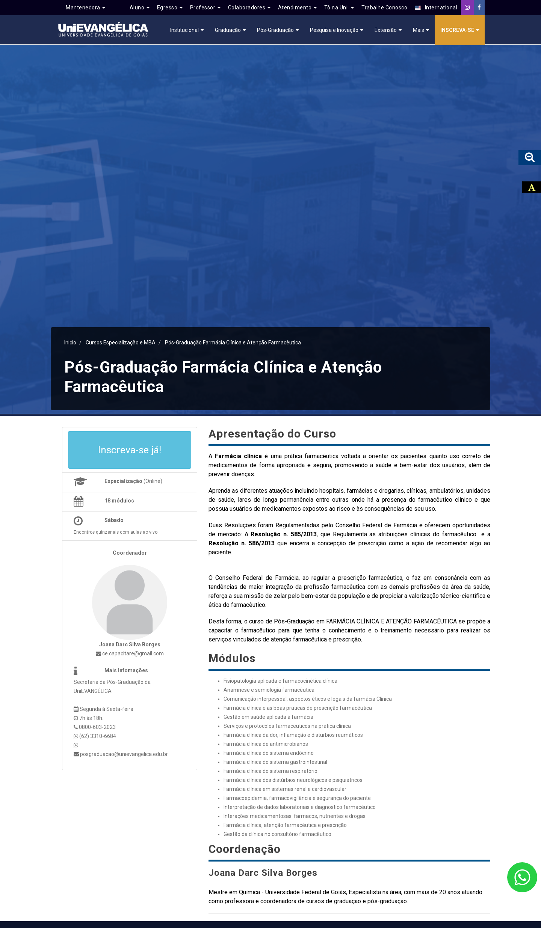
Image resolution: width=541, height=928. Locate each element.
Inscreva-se (457, 30)
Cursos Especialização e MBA (121, 343)
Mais (418, 30)
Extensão (386, 30)
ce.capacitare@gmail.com (130, 653)
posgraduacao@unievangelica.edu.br (124, 754)
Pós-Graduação (275, 30)
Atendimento (297, 8)
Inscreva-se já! (129, 450)
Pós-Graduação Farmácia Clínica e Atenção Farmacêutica (233, 343)
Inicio (70, 343)
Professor (205, 8)
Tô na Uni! (339, 8)
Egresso (170, 8)
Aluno (140, 8)
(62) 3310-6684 (97, 736)
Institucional (184, 30)
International (436, 8)
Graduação (228, 30)
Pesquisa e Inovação (334, 30)
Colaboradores (249, 8)
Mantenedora (85, 8)
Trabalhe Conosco (384, 8)
